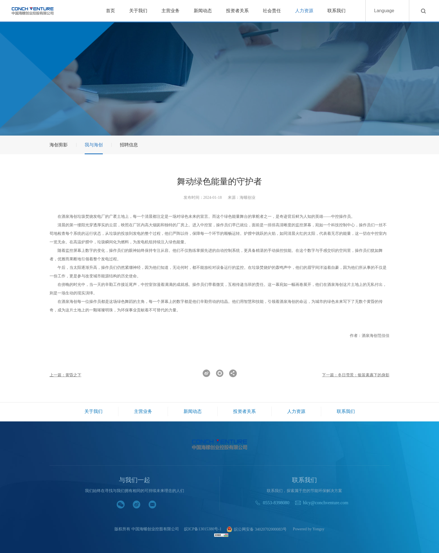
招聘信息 (129, 144)
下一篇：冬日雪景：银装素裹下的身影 (355, 375)
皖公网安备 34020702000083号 (257, 529)
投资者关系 (237, 10)
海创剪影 (59, 144)
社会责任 (272, 10)
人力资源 (304, 10)
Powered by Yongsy (309, 529)
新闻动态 (203, 10)
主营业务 (170, 10)
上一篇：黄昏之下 (65, 375)
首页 (110, 10)
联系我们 (336, 10)
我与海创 (94, 144)
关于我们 (138, 10)
